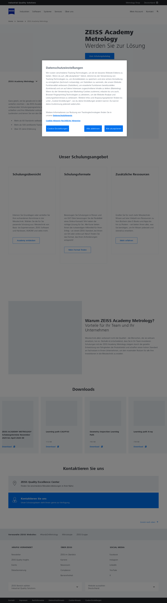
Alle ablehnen (93, 128)
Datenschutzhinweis (62, 115)
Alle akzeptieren (113, 128)
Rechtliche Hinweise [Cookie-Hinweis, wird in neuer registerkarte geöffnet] (70, 120)
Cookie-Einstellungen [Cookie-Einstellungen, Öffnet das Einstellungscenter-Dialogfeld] (57, 128)
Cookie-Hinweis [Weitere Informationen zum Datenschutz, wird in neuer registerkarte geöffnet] (53, 120)
